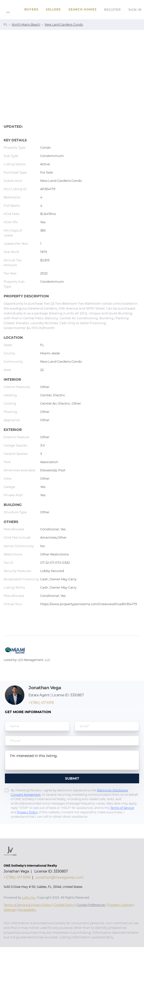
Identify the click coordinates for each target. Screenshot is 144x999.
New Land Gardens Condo (64, 24)
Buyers (31, 9)
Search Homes (82, 9)
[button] (7, 9)
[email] (107, 726)
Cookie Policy (64, 905)
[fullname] (37, 726)
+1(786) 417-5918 (41, 702)
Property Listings (120, 905)
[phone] (72, 741)
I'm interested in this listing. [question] (72, 760)
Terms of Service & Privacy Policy (28, 905)
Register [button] (112, 9)
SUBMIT (72, 778)
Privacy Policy (27, 812)
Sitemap (10, 910)
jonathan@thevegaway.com (60, 877)
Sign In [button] (135, 9)
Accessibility (27, 910)
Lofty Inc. (29, 897)
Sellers (53, 9)
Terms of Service (122, 808)
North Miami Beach (26, 24)
